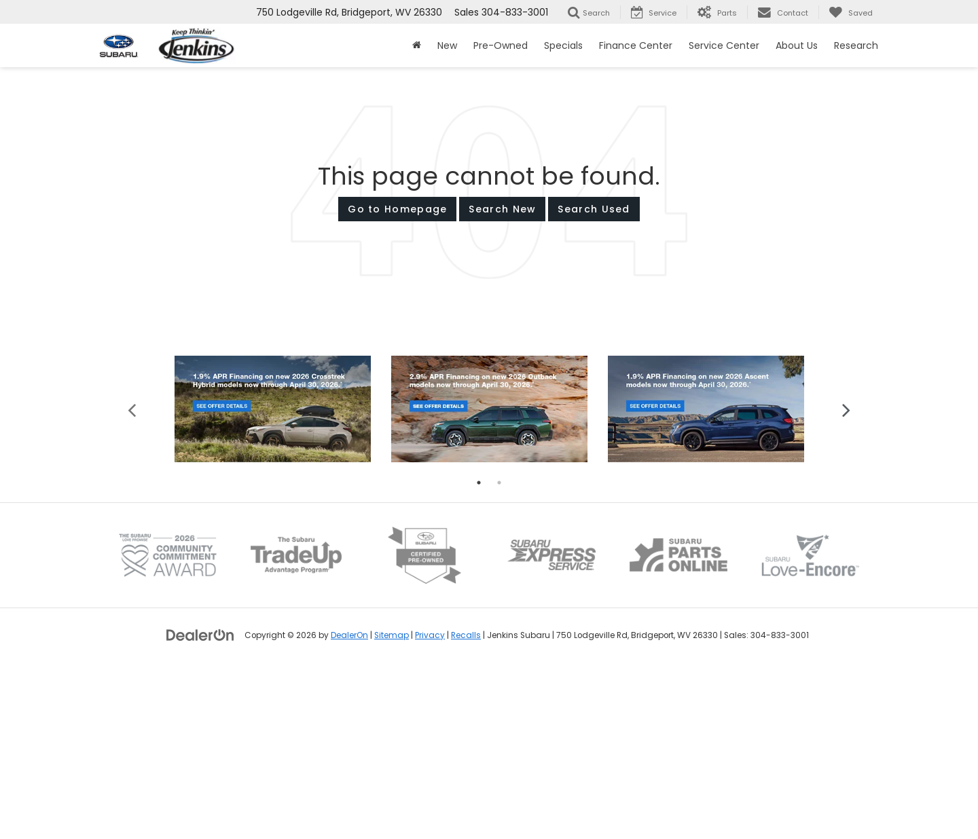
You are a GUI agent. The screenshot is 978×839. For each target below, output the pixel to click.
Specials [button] (563, 45)
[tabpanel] (273, 578)
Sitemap (391, 805)
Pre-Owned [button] (500, 45)
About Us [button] (797, 45)
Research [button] (856, 45)
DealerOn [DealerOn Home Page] (349, 805)
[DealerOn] (200, 804)
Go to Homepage (397, 209)
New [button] (447, 45)
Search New (502, 209)
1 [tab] (479, 652)
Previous (132, 579)
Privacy (430, 805)
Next (846, 579)
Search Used (594, 209)
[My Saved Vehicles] (850, 12)
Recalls (466, 805)
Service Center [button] (724, 45)
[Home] (416, 45)
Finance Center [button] (635, 45)
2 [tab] (499, 652)
